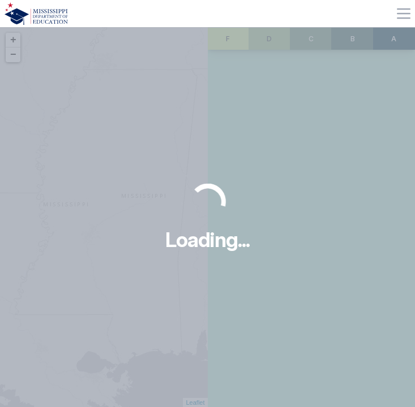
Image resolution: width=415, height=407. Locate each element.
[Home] (36, 13)
